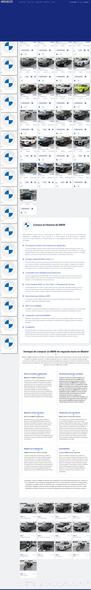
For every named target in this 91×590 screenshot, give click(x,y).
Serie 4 (65, 583)
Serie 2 (50, 583)
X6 (26, 586)
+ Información (25, 50)
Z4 (68, 586)
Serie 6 (80, 583)
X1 (56, 584)
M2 (45, 582)
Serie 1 (34, 583)
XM (54, 586)
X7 (40, 586)
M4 (59, 582)
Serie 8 (42, 584)
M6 (73, 582)
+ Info (80, 50)
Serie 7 (26, 584)
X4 (70, 584)
